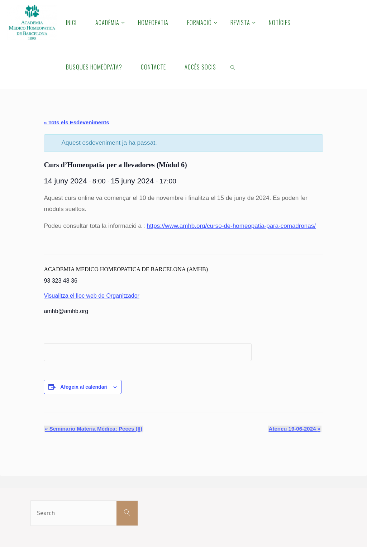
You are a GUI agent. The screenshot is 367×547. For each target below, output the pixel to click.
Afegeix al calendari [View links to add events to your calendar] (84, 387)
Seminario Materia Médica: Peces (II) (92, 429)
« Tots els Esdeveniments (76, 122)
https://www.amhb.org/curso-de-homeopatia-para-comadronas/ (232, 225)
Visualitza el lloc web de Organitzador (91, 296)
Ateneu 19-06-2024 (295, 429)
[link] (233, 66)
